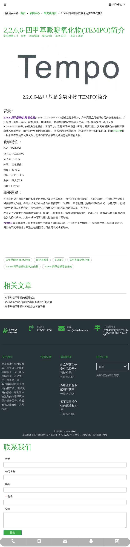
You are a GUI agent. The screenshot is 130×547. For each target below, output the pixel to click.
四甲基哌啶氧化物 (79, 259)
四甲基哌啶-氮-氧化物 (18, 259)
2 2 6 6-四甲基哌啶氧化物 (58, 266)
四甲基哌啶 (42, 259)
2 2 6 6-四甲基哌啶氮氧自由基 (22, 266)
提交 (12, 532)
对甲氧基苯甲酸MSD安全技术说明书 (25, 306)
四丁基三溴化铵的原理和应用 (68, 405)
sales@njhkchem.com (77, 330)
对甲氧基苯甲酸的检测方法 (20, 297)
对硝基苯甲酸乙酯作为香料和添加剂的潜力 (28, 302)
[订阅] (125, 366)
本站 (80, 36)
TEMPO (59, 259)
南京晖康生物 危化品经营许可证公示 (68, 368)
